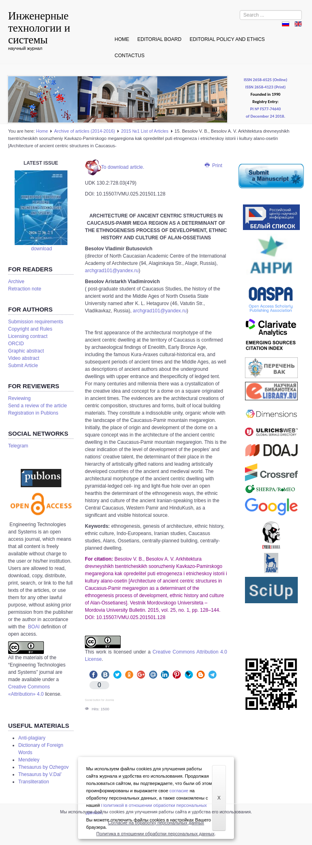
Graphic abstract (26, 351)
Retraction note (24, 289)
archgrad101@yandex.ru (112, 270)
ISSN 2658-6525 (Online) (265, 79)
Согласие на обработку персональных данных (156, 822)
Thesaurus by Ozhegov (43, 767)
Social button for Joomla (99, 700)
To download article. (114, 167)
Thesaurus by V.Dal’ (40, 774)
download (41, 249)
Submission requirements (35, 322)
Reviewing (19, 398)
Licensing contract (28, 336)
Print (213, 165)
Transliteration (33, 782)
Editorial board (159, 39)
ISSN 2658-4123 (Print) (265, 87)
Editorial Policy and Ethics (227, 39)
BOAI (34, 627)
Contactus (130, 55)
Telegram (18, 446)
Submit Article (23, 365)
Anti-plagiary (32, 738)
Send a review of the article (37, 406)
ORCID (16, 343)
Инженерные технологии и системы (39, 28)
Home (122, 39)
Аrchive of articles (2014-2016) (84, 131)
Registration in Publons (33, 413)
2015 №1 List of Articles (145, 131)
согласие (178, 790)
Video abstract (23, 358)
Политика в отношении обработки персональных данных (155, 833)
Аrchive (16, 281)
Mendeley (28, 760)
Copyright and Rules (30, 329)
